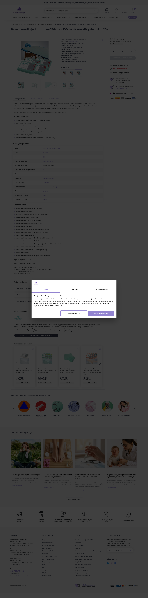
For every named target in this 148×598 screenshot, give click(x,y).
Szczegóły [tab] (74, 289)
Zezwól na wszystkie (101, 313)
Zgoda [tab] (46, 289)
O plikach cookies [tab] (102, 289)
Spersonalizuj (74, 313)
